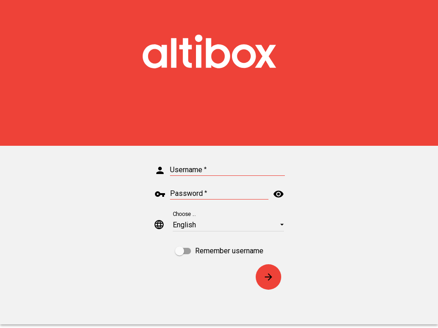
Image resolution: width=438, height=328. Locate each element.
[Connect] (268, 277)
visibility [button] (278, 194)
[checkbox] (219, 251)
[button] (228, 224)
